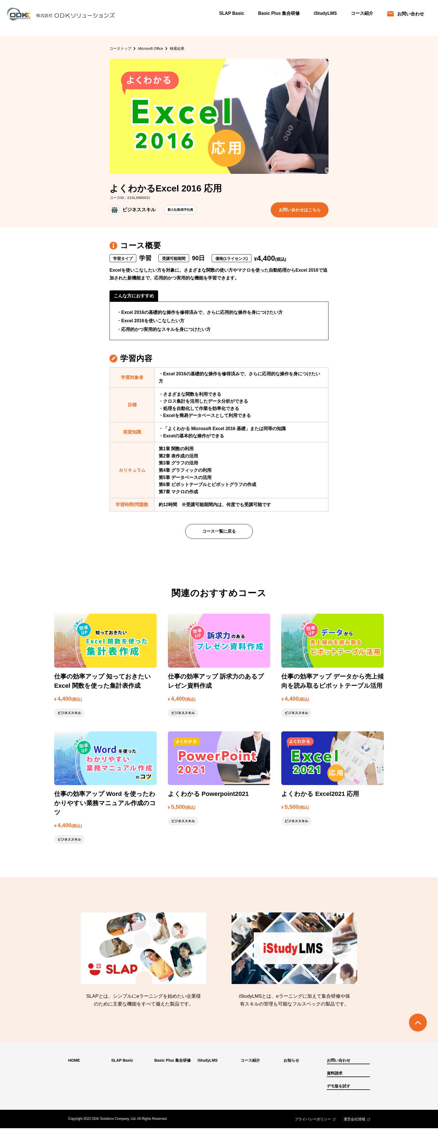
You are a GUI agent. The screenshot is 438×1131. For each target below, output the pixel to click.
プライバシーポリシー (313, 1122)
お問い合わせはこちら (297, 210)
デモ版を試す (338, 1089)
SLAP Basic (231, 13)
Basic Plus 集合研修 (279, 13)
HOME (74, 1063)
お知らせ (291, 1063)
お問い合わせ (405, 13)
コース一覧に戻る (219, 533)
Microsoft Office (150, 48)
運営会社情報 (354, 1122)
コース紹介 (362, 13)
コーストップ (120, 48)
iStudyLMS (325, 13)
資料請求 (334, 1076)
